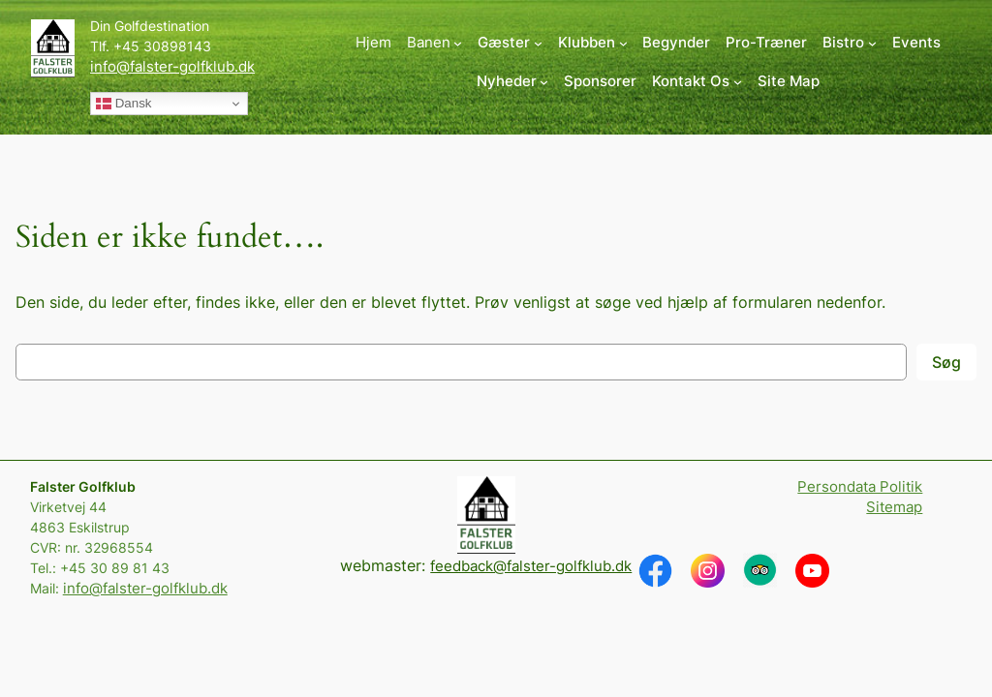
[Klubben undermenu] (593, 42)
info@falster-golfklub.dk (172, 67)
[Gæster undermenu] (510, 42)
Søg (946, 362)
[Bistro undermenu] (849, 42)
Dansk (123, 103)
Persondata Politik (859, 487)
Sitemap (894, 507)
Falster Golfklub (83, 486)
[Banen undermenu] (435, 42)
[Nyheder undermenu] (513, 81)
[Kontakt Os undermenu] (697, 81)
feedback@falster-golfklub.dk (531, 566)
